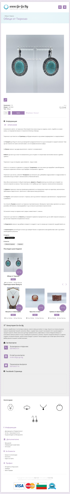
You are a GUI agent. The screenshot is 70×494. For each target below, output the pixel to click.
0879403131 (14, 348)
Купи (18, 113)
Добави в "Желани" (33, 113)
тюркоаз (20, 244)
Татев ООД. (50, 477)
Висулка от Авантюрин (13, 312)
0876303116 (14, 366)
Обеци (9, 109)
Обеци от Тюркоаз (9, 16)
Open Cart (36, 477)
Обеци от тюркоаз (9, 244)
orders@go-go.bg (16, 357)
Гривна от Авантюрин (56, 312)
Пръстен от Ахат (35, 312)
